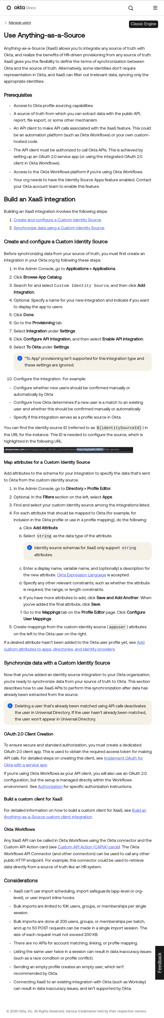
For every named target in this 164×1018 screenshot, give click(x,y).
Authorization (50, 784)
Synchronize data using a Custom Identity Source (59, 227)
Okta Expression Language (81, 573)
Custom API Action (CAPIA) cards (88, 845)
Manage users (20, 23)
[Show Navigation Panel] (155, 8)
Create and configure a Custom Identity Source (57, 219)
